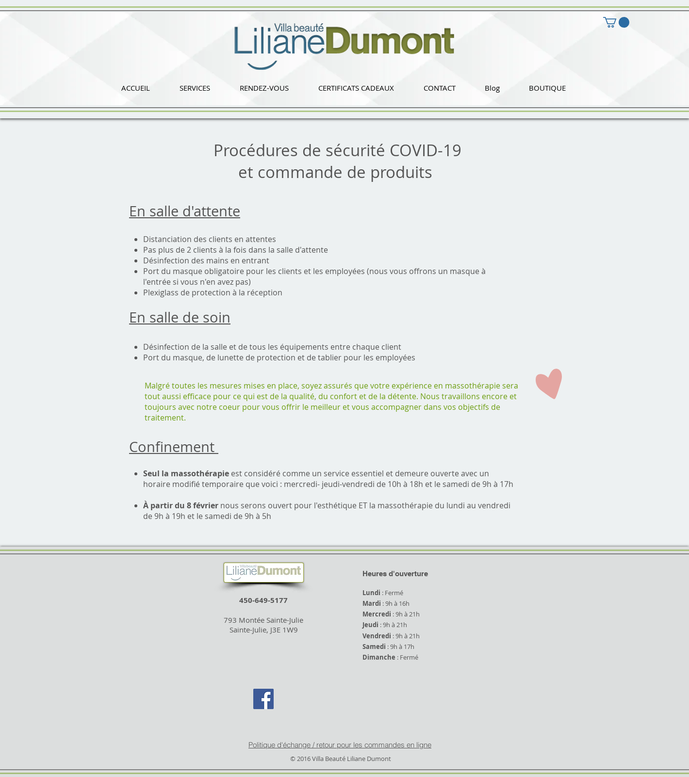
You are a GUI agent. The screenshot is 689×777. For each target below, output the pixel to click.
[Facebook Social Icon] (263, 699)
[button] (194, 88)
